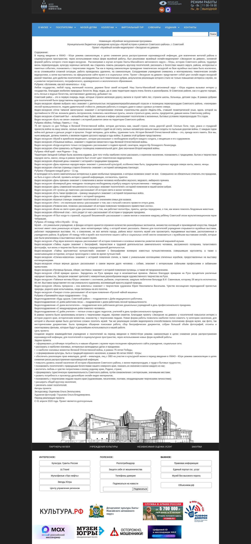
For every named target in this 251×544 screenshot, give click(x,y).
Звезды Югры (65, 482)
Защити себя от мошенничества (125, 469)
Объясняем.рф (186, 485)
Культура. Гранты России (65, 463)
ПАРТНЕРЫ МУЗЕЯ (59, 446)
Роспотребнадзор (125, 463)
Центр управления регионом (65, 488)
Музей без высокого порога (186, 475)
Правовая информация (186, 463)
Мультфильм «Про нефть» (65, 475)
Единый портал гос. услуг (186, 469)
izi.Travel (64, 469)
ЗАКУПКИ (197, 446)
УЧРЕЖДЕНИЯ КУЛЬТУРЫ (103, 446)
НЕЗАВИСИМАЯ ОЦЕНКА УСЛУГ (154, 446)
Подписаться (140, 489)
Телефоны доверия (125, 475)
